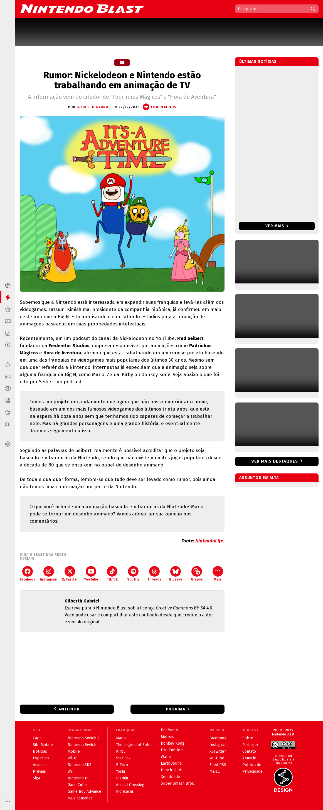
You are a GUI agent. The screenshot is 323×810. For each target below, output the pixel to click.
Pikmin (122, 778)
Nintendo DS (79, 778)
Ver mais (277, 226)
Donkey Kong (172, 743)
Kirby (120, 751)
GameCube (77, 784)
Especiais (41, 758)
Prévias (39, 771)
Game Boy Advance (84, 791)
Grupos (197, 573)
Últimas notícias (258, 61)
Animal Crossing (130, 784)
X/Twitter (70, 573)
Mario (121, 738)
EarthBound (171, 763)
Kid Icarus (125, 791)
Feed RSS (217, 764)
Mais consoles (80, 798)
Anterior (69, 709)
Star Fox (123, 758)
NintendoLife (209, 541)
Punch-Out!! (171, 770)
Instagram (49, 573)
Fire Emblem (172, 750)
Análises (40, 764)
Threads (154, 573)
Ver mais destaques (275, 461)
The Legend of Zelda (134, 744)
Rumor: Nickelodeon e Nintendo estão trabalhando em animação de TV (122, 80)
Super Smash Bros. (178, 783)
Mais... (214, 771)
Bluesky (175, 573)
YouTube (91, 573)
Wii (70, 771)
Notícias (40, 751)
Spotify (133, 573)
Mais (218, 573)
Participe (250, 744)
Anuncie (249, 758)
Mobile (74, 751)
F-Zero (122, 764)
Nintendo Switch (82, 744)
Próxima (175, 709)
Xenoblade (170, 776)
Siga (36, 778)
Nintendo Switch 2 (83, 738)
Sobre (247, 738)
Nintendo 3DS (80, 764)
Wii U (72, 758)
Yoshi (120, 771)
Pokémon (169, 730)
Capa (37, 738)
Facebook (27, 573)
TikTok (112, 573)
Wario (166, 756)
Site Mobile (43, 744)
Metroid (167, 736)
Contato (249, 751)
